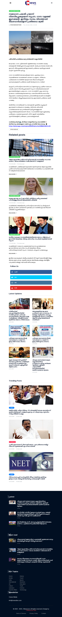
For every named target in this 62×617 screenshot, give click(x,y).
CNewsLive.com (31, 610)
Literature (11, 588)
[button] (12, 3)
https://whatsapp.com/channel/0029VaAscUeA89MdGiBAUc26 (29, 126)
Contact (43, 613)
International (12, 582)
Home (10, 576)
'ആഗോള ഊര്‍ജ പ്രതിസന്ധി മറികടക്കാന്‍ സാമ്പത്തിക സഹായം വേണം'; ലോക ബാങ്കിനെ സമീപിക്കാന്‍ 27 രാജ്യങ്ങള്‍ (35, 550)
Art (10, 584)
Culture (11, 586)
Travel (21, 578)
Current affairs (13, 590)
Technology (23, 590)
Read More (13, 174)
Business (22, 582)
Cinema (22, 588)
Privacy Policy (33, 613)
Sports (22, 580)
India (10, 580)
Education (22, 584)
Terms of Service (21, 613)
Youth (21, 586)
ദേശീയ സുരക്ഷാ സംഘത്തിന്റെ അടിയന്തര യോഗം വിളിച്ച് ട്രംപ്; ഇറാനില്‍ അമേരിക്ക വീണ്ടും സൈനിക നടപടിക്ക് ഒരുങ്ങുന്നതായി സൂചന (30, 238)
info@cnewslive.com (15, 600)
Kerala (11, 578)
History (22, 576)
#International (14, 129)
